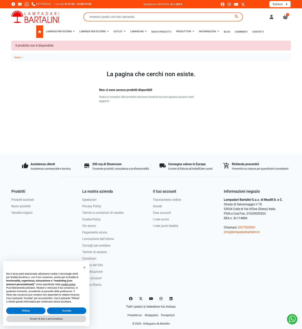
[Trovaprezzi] (167, 315)
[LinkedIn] (171, 298)
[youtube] (236, 4)
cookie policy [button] (68, 284)
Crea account (162, 213)
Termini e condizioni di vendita (103, 213)
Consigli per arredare (96, 245)
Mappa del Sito (92, 265)
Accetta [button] (66, 310)
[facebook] (222, 4)
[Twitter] (141, 298)
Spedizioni (89, 200)
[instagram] (229, 4)
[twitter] (243, 4)
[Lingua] (280, 4)
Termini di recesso (94, 252)
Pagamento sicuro (94, 232)
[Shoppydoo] (151, 315)
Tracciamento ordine (167, 200)
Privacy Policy (91, 206)
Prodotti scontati (22, 200)
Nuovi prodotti (21, 206)
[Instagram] (161, 298)
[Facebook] (131, 298)
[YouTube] (151, 298)
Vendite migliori (22, 213)
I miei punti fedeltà (165, 226)
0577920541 (247, 227)
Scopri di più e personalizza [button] (46, 318)
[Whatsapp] (27, 4)
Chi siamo (89, 226)
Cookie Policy (91, 219)
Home (17, 57)
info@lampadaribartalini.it (241, 232)
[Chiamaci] (41, 4)
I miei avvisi (161, 219)
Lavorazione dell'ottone (98, 239)
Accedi (157, 206)
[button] (285, 17)
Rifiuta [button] (26, 310)
